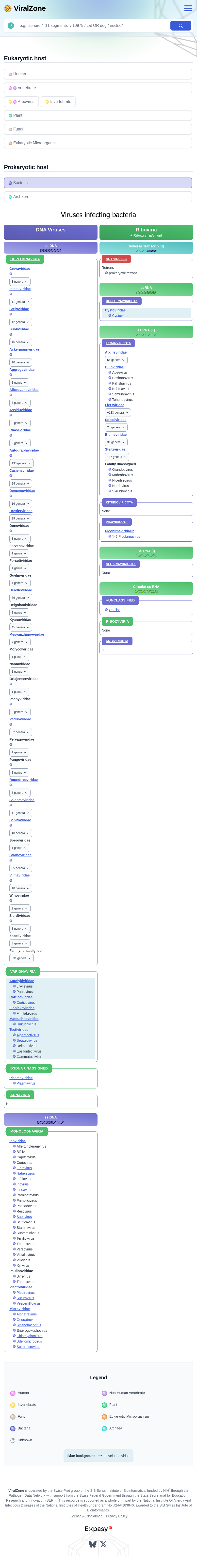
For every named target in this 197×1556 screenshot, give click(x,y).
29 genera (21, 518)
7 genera (20, 642)
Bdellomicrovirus (29, 1341)
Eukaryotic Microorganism (33, 143)
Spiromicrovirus (28, 1347)
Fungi (15, 129)
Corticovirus (26, 1003)
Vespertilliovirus (29, 1303)
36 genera (21, 598)
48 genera (21, 833)
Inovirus (23, 1184)
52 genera (21, 732)
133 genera (22, 463)
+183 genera (118, 413)
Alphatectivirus (28, 1035)
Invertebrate (58, 101)
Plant (15, 115)
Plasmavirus (26, 1083)
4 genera (20, 583)
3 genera (20, 282)
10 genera (21, 362)
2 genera (20, 908)
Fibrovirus (24, 1168)
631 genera (22, 958)
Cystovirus (120, 316)
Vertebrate (22, 88)
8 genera (20, 929)
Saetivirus (24, 1217)
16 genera (21, 342)
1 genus (19, 383)
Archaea (18, 196)
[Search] (93, 25)
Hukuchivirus (26, 1024)
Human (17, 74)
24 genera (21, 484)
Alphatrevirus (27, 1314)
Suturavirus (25, 1298)
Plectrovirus (26, 1293)
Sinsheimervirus (29, 1325)
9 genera (20, 443)
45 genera (21, 627)
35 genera (21, 868)
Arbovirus (21, 101)
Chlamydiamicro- (30, 1336)
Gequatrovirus (27, 1320)
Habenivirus (26, 1173)
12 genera (21, 322)
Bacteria (18, 183)
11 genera (21, 302)
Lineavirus (25, 1190)
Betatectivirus (27, 1040)
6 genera (20, 793)
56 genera (116, 360)
